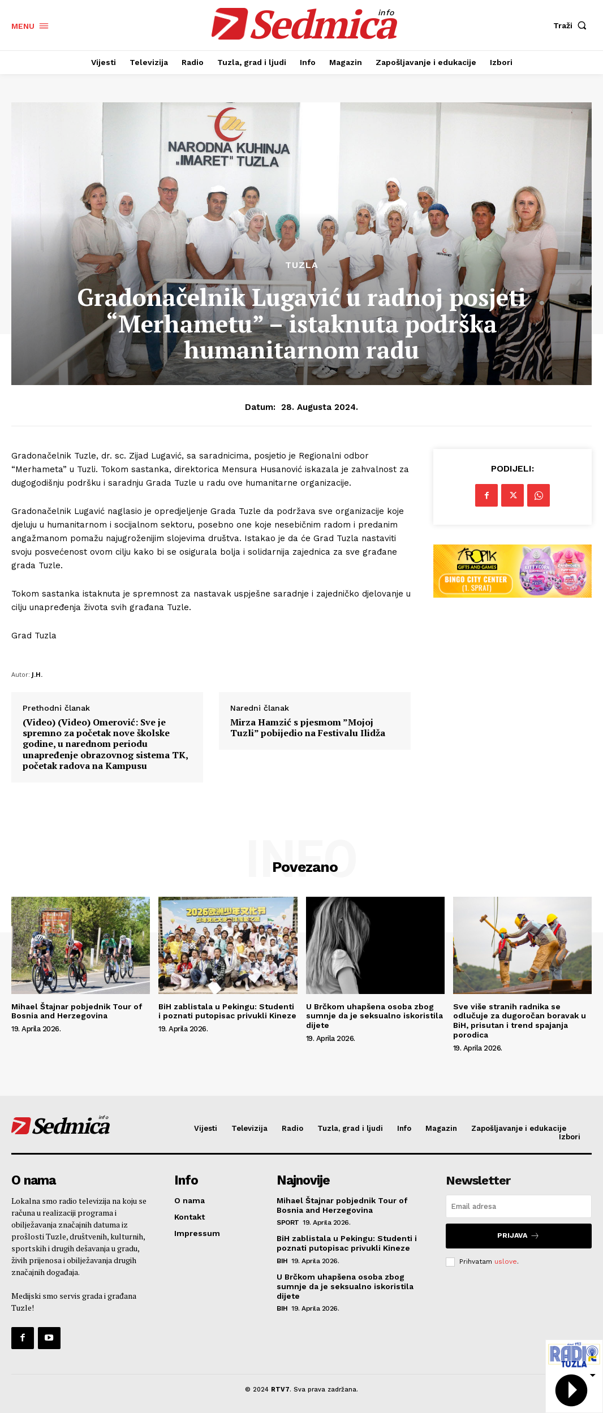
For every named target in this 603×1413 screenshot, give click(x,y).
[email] (519, 1206)
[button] (572, 25)
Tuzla (301, 265)
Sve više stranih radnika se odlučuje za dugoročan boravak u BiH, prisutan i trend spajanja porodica (519, 1020)
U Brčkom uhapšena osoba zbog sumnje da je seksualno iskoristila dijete (374, 1016)
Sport (288, 1222)
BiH (282, 1260)
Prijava (519, 1235)
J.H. (37, 674)
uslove (505, 1260)
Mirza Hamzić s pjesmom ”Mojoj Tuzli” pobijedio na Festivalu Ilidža (307, 727)
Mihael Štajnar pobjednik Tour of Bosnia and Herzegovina (76, 1011)
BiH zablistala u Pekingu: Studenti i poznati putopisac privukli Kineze (227, 1011)
